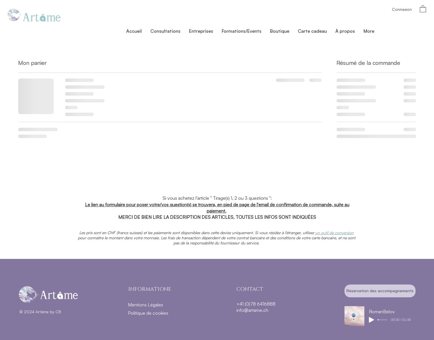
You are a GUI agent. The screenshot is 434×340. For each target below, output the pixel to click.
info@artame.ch (252, 310)
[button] (423, 8)
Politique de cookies (148, 313)
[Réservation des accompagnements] (380, 291)
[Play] (371, 320)
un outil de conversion (334, 232)
